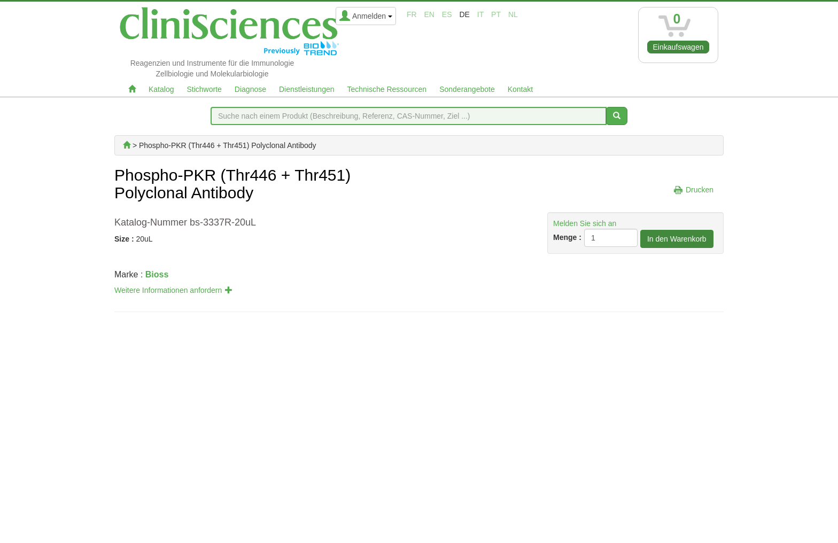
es (447, 14)
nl (513, 14)
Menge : (567, 237)
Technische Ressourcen (387, 89)
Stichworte (204, 89)
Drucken (699, 189)
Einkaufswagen (678, 47)
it (480, 14)
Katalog (161, 89)
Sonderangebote (467, 89)
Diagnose (250, 89)
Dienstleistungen (307, 89)
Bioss (157, 274)
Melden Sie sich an (584, 223)
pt (496, 14)
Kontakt (520, 89)
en (429, 14)
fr (412, 14)
